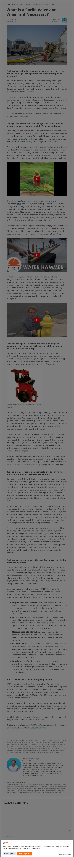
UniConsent (67, 854)
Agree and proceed (24, 854)
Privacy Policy (36, 848)
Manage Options (9, 854)
